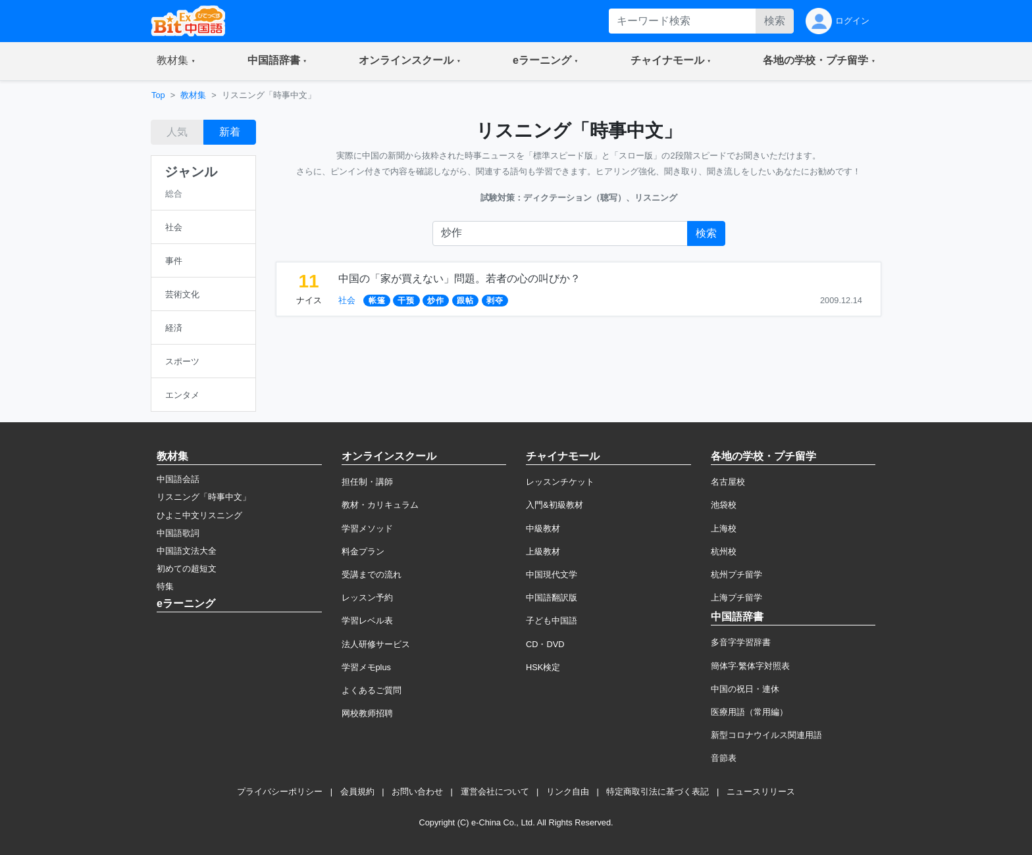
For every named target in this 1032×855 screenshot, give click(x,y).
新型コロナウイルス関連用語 (766, 735)
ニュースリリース (761, 791)
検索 (774, 20)
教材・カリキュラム (380, 505)
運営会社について (495, 791)
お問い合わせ (417, 791)
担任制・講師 (367, 482)
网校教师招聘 (367, 713)
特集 (165, 586)
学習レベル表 (367, 620)
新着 (229, 131)
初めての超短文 (187, 569)
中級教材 (543, 528)
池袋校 (723, 505)
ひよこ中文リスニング (199, 515)
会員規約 (357, 791)
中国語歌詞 (178, 533)
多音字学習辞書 (741, 642)
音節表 (723, 758)
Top (158, 95)
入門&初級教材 (554, 505)
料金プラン (363, 551)
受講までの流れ (371, 574)
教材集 (193, 95)
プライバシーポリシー (279, 791)
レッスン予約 (367, 597)
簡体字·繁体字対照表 (750, 666)
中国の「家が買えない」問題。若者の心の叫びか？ (459, 278)
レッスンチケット (560, 482)
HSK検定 (543, 667)
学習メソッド (367, 528)
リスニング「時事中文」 (204, 497)
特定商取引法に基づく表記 (657, 791)
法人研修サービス (376, 644)
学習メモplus (366, 667)
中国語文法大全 (187, 551)
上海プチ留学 (736, 597)
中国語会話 (178, 479)
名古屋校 (728, 482)
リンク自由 (567, 791)
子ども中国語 (551, 620)
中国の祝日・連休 (745, 689)
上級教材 (543, 551)
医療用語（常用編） (749, 712)
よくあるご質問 (371, 690)
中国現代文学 (551, 574)
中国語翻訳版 (551, 597)
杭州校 (723, 551)
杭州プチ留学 (736, 574)
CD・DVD (545, 644)
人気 (177, 131)
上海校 (723, 528)
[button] (176, 61)
